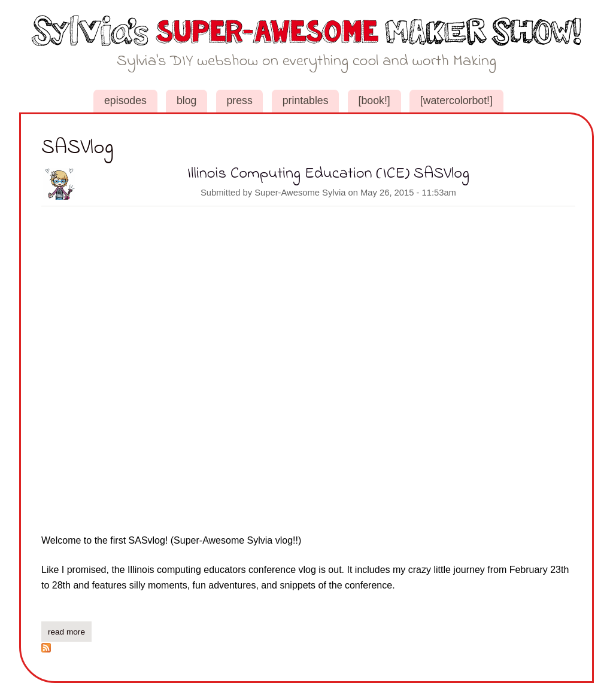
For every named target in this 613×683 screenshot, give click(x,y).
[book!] (374, 100)
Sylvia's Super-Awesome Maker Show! (306, 46)
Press (239, 100)
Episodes (125, 100)
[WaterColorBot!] (456, 100)
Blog (187, 100)
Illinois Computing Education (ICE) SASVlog (328, 173)
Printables (306, 100)
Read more (70, 630)
